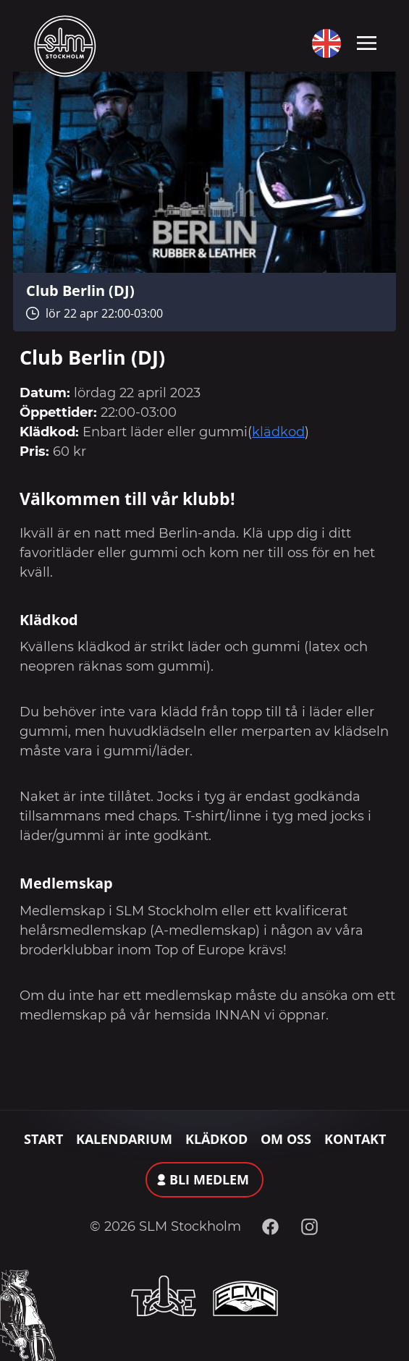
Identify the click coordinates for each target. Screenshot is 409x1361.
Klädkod (216, 1139)
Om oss (286, 1139)
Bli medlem (209, 1179)
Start (43, 1139)
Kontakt (355, 1139)
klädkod (278, 432)
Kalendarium (124, 1139)
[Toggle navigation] (366, 42)
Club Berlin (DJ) (80, 290)
